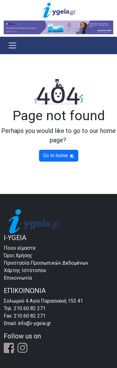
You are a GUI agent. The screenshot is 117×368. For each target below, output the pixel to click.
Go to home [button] (58, 155)
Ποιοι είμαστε (20, 248)
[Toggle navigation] (12, 45)
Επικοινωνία (18, 278)
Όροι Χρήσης (18, 255)
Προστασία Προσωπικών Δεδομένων (46, 263)
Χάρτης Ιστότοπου (25, 270)
